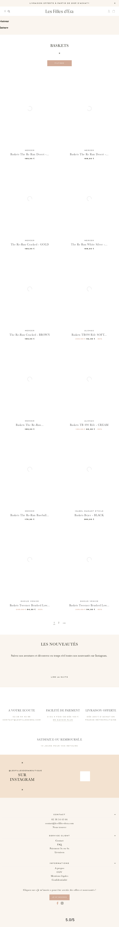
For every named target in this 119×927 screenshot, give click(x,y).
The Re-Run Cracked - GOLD (30, 244)
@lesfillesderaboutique (25, 771)
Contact (59, 814)
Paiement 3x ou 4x (59, 848)
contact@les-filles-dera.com (59, 823)
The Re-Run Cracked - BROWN (29, 335)
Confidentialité (59, 879)
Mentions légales (59, 876)
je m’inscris (59, 897)
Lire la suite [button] (59, 677)
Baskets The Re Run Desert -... (29, 154)
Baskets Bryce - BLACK (89, 515)
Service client (59, 836)
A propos (59, 868)
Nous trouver (59, 827)
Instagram (62, 903)
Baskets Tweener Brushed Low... (30, 605)
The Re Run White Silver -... (89, 244)
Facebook (57, 903)
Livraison (59, 852)
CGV (59, 872)
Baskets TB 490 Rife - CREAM (89, 425)
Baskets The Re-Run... (30, 425)
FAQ (59, 844)
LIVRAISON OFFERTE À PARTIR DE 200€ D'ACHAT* (59, 3)
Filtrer (59, 63)
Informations (59, 863)
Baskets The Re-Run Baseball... (29, 515)
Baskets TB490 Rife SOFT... (89, 335)
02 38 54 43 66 (59, 819)
